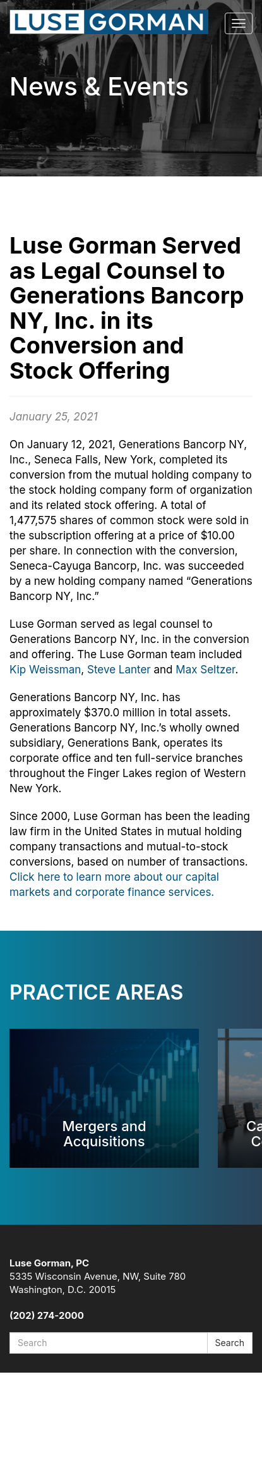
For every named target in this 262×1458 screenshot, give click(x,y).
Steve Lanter (119, 669)
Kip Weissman (45, 669)
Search (229, 1342)
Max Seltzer (205, 669)
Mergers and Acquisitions (104, 1133)
